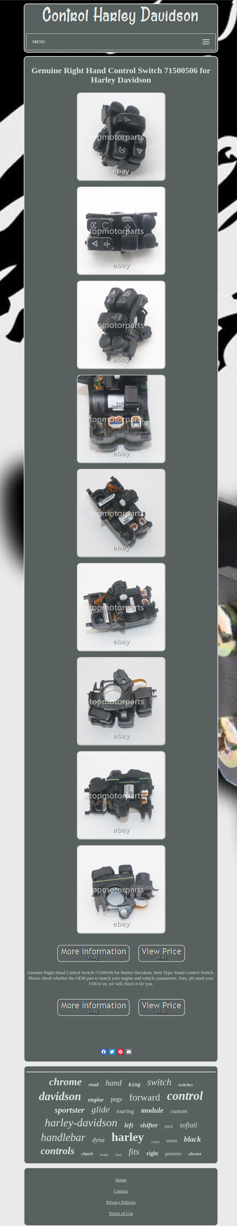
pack (169, 1126)
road (93, 1084)
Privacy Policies (120, 1202)
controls (57, 1150)
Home (121, 1179)
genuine (173, 1153)
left (128, 1125)
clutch (87, 1153)
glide (100, 1109)
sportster (69, 1109)
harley (128, 1137)
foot (119, 1154)
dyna (98, 1139)
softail (188, 1125)
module (152, 1110)
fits (134, 1151)
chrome (65, 1081)
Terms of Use (121, 1213)
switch (159, 1082)
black (192, 1139)
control (185, 1096)
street (171, 1140)
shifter (149, 1125)
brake (104, 1154)
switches (185, 1084)
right (152, 1153)
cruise (155, 1142)
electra (194, 1153)
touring (125, 1111)
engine (95, 1100)
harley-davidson (81, 1122)
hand (113, 1083)
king (134, 1085)
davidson (60, 1096)
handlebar (63, 1137)
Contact (121, 1191)
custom (178, 1111)
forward (144, 1097)
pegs (116, 1099)
